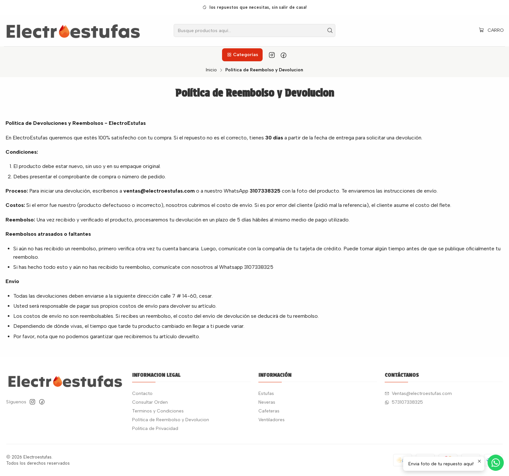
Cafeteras (268, 411)
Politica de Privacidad (155, 428)
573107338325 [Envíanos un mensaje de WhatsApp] (404, 402)
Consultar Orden (150, 402)
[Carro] (491, 30)
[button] (242, 54)
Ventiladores (271, 419)
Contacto (142, 393)
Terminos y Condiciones (158, 411)
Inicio (211, 70)
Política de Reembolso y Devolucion (170, 419)
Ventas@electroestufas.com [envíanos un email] (418, 393)
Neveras (266, 402)
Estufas (266, 393)
